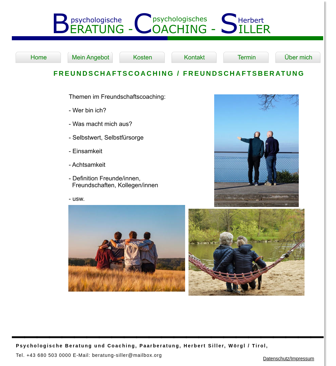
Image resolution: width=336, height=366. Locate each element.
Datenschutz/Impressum (288, 358)
